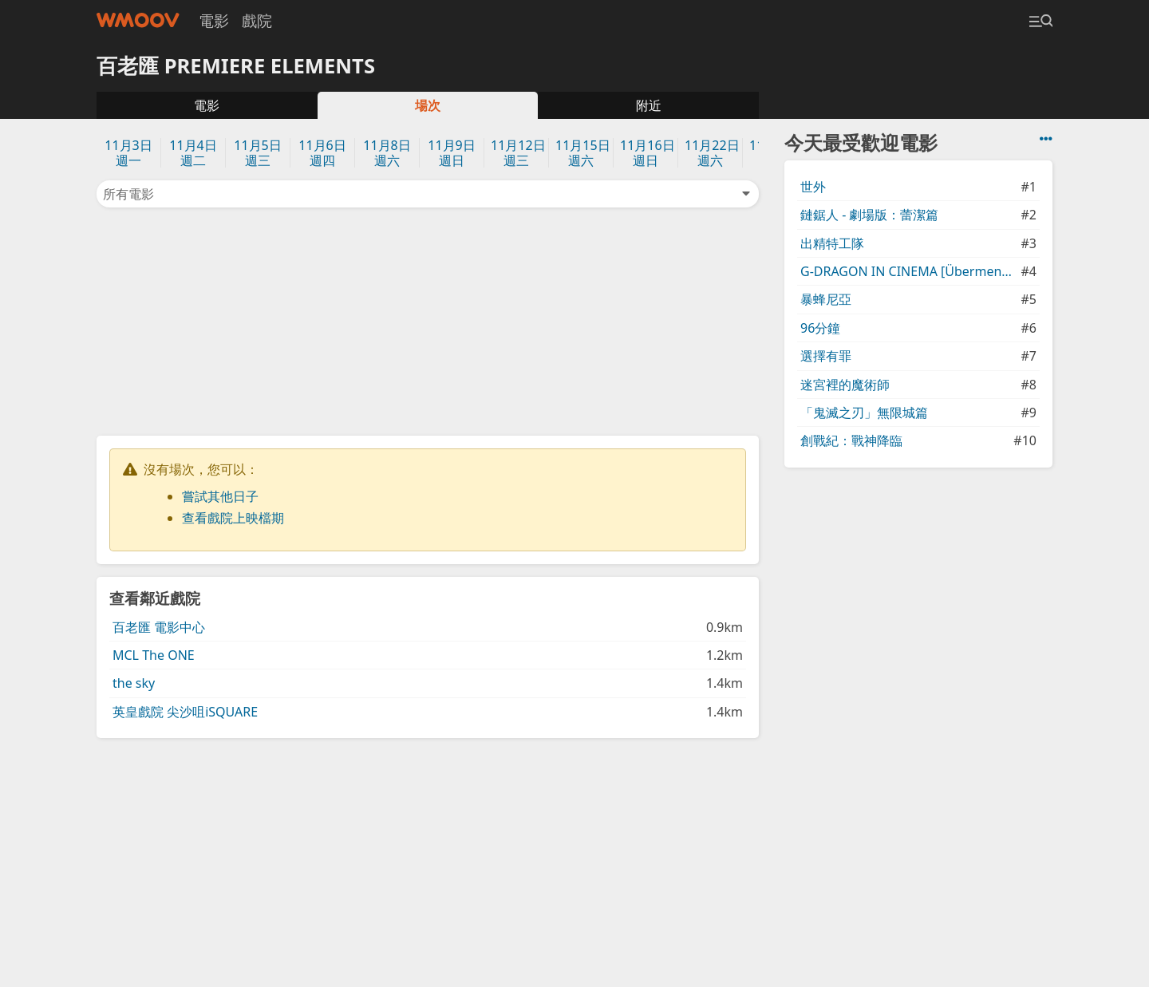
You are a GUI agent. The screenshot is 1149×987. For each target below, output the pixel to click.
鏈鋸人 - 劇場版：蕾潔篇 (869, 214)
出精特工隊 (832, 243)
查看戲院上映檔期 (233, 518)
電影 (214, 20)
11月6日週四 (321, 153)
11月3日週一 (128, 153)
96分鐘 (820, 328)
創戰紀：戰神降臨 (851, 440)
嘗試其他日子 (220, 496)
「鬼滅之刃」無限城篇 (864, 412)
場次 (427, 105)
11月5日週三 (257, 153)
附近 (648, 105)
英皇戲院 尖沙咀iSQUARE (185, 712)
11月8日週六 (386, 153)
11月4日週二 (192, 153)
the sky (134, 683)
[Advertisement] (427, 320)
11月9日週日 (451, 153)
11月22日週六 (712, 153)
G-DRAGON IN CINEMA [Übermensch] (909, 271)
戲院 (257, 20)
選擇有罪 (825, 356)
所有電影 (427, 194)
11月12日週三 (518, 153)
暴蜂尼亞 (825, 299)
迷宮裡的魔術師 (845, 384)
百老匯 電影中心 (159, 627)
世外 (813, 186)
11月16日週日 (647, 153)
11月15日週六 (582, 153)
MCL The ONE (154, 655)
